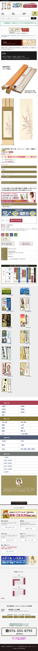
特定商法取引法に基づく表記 (24, 646)
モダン (3, 433)
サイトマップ (34, 646)
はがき (19, 616)
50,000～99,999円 (8, 469)
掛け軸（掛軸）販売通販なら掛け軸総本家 (8, 35)
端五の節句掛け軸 (8, 305)
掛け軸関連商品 (25, 305)
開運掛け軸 (7, 321)
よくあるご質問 (7, 292)
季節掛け (23, 409)
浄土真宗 (4, 441)
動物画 (3, 430)
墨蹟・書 (23, 430)
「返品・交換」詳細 (9, 551)
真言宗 (3, 445)
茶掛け (3, 415)
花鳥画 (22, 428)
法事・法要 (25, 337)
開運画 (3, 425)
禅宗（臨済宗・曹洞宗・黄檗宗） (28, 449)
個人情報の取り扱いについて (12, 646)
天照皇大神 (25, 321)
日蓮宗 (22, 445)
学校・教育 (7, 386)
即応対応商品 (25, 292)
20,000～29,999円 (8, 463)
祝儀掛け (4, 412)
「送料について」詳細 (28, 540)
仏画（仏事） (5, 422)
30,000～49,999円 (8, 466)
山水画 (6, 337)
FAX (8, 616)
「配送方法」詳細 (28, 528)
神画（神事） (24, 422)
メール (30, 616)
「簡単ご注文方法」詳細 (9, 527)
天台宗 (3, 449)
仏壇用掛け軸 (7, 370)
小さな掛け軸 (25, 370)
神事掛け (23, 406)
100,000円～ (6, 471)
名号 (6, 353)
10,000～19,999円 (8, 460)
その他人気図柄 (24, 433)
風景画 (3, 428)
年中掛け (4, 409)
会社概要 (3, 646)
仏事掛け (4, 406)
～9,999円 (6, 457)
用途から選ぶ (7, 402)
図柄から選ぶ (7, 418)
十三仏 (25, 353)
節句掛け (23, 412)
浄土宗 (22, 441)
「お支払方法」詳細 (9, 540)
